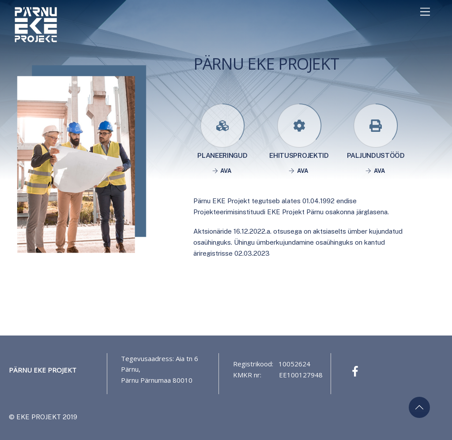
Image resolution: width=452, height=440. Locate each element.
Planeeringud (222, 155)
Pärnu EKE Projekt (42, 369)
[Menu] (425, 11)
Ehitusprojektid (298, 155)
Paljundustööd (376, 155)
